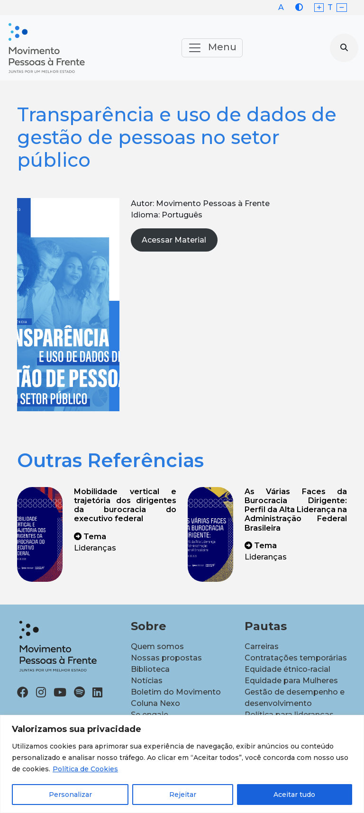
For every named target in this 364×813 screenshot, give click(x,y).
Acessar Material (174, 239)
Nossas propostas (166, 657)
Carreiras (262, 646)
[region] (182, 764)
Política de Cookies (85, 769)
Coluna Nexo (155, 703)
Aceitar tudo (294, 794)
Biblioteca (150, 669)
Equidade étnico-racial (287, 669)
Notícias (147, 680)
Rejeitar (182, 794)
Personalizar (70, 794)
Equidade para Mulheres (291, 680)
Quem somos (157, 646)
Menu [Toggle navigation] (212, 48)
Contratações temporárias (296, 657)
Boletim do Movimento (176, 691)
